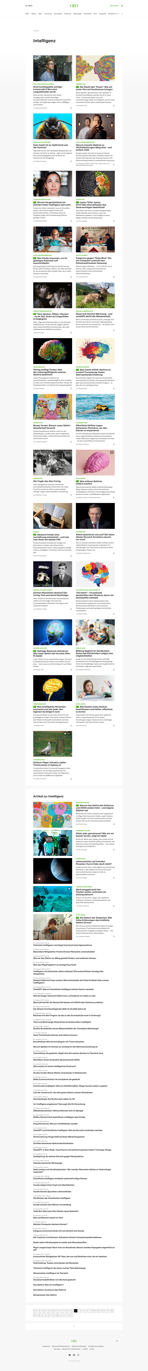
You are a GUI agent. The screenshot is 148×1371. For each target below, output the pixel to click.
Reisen (34, 14)
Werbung (57, 1349)
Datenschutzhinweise (79, 1346)
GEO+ (27, 14)
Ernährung (67, 14)
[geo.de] (74, 6)
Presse (92, 1349)
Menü (28, 6)
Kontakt (85, 1349)
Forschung (48, 14)
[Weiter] (122, 13)
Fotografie (102, 14)
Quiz (95, 14)
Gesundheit (58, 14)
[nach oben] (117, 1341)
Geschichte (87, 14)
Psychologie (77, 14)
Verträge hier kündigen (96, 1346)
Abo (114, 6)
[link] (122, 6)
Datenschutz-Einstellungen (71, 1349)
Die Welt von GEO (114, 14)
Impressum (46, 1346)
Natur (40, 14)
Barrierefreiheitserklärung (61, 1346)
